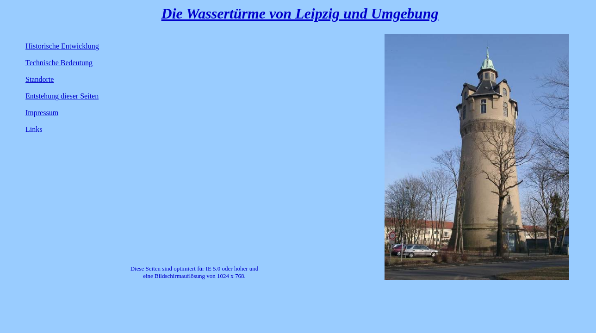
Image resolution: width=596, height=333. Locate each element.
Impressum (41, 113)
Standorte (39, 79)
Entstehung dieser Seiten (62, 96)
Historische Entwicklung (62, 46)
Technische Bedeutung (59, 63)
